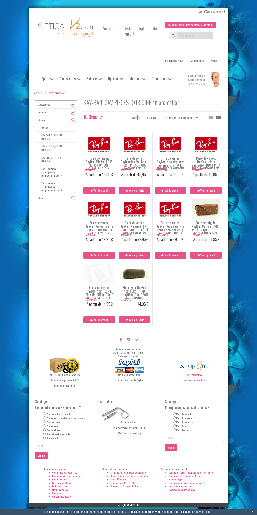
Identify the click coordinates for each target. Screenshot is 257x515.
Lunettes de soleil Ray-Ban (123, 483)
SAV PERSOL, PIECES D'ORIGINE (51, 159)
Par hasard (52, 438)
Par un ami (52, 426)
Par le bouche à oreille (58, 434)
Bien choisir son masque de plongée (128, 472)
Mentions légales (60, 489)
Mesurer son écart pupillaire (124, 486)
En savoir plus (201, 511)
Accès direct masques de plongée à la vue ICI (189, 25)
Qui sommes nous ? (61, 497)
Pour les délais (184, 430)
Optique (113, 78)
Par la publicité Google (58, 414)
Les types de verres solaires (182, 489)
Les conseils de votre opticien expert (186, 483)
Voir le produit (99, 190)
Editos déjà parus (118, 479)
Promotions (159, 78)
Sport (45, 78)
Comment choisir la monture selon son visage (191, 472)
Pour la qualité (184, 422)
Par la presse (53, 422)
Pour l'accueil (183, 414)
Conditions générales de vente (67, 476)
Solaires (92, 78)
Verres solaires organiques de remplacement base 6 (51, 187)
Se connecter (197, 61)
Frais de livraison (60, 486)
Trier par (170, 118)
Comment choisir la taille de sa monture (129, 476)
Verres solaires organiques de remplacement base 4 (52, 172)
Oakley (44, 127)
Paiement (56, 493)
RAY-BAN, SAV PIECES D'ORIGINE (51, 137)
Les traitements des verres (181, 486)
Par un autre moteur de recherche (64, 418)
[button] (218, 118)
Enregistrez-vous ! (174, 61)
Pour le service (184, 418)
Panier (216, 61)
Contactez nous (59, 479)
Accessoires (68, 78)
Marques (135, 78)
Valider (41, 456)
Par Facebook (53, 430)
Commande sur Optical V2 (65, 472)
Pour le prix (182, 426)
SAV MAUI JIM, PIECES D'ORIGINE (51, 148)
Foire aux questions (61, 483)
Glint (138, 505)
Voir (134, 118)
